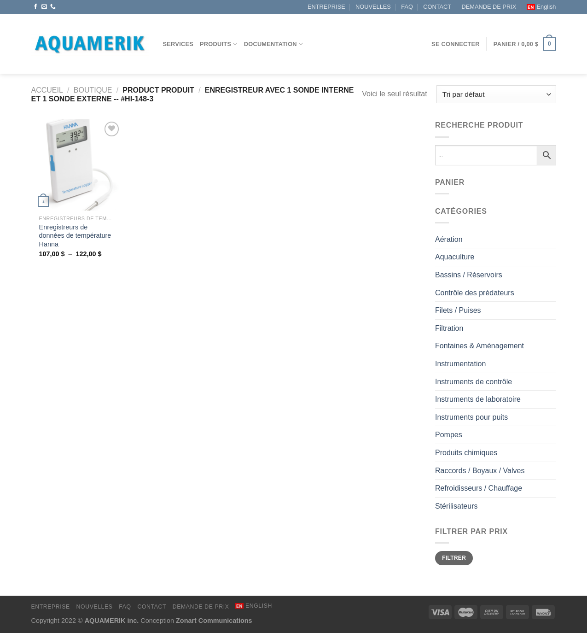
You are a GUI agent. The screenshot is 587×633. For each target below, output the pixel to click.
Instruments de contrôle (473, 382)
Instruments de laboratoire (478, 399)
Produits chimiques (466, 453)
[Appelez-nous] (53, 7)
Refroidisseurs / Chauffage (478, 488)
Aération (449, 239)
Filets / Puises (458, 310)
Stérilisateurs (456, 506)
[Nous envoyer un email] (44, 7)
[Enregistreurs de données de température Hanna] (76, 164)
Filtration (449, 328)
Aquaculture (454, 257)
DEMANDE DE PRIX (489, 6)
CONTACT (437, 6)
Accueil (47, 90)
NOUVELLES (373, 6)
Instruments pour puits (471, 417)
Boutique (93, 90)
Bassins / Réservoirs (468, 275)
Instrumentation (460, 364)
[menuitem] (541, 7)
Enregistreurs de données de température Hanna (75, 235)
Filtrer (454, 558)
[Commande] (496, 94)
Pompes (448, 435)
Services (178, 44)
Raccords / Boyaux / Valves (479, 471)
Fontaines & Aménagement (479, 346)
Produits (219, 44)
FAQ (407, 6)
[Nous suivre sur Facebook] (35, 7)
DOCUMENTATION (273, 44)
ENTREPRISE (326, 6)
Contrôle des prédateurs (474, 293)
